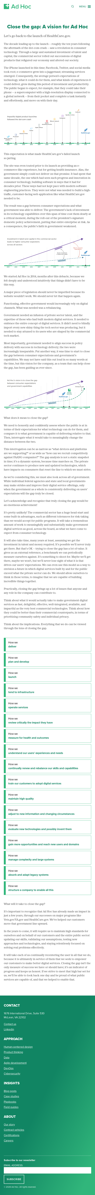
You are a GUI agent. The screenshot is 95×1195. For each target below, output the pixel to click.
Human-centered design (18, 1047)
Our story (9, 1124)
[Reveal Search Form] (72, 6)
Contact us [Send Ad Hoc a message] (10, 1024)
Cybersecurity (12, 1073)
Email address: (13, 1165)
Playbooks (10, 1102)
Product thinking (13, 1052)
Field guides (11, 1107)
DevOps (9, 1068)
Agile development (15, 1063)
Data (6, 1057)
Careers (8, 1140)
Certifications (11, 1135)
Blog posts (10, 1091)
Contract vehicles (14, 1130)
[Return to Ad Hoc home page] (17, 6)
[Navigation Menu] (85, 6)
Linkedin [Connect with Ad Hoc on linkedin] (9, 1029)
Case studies (11, 1096)
